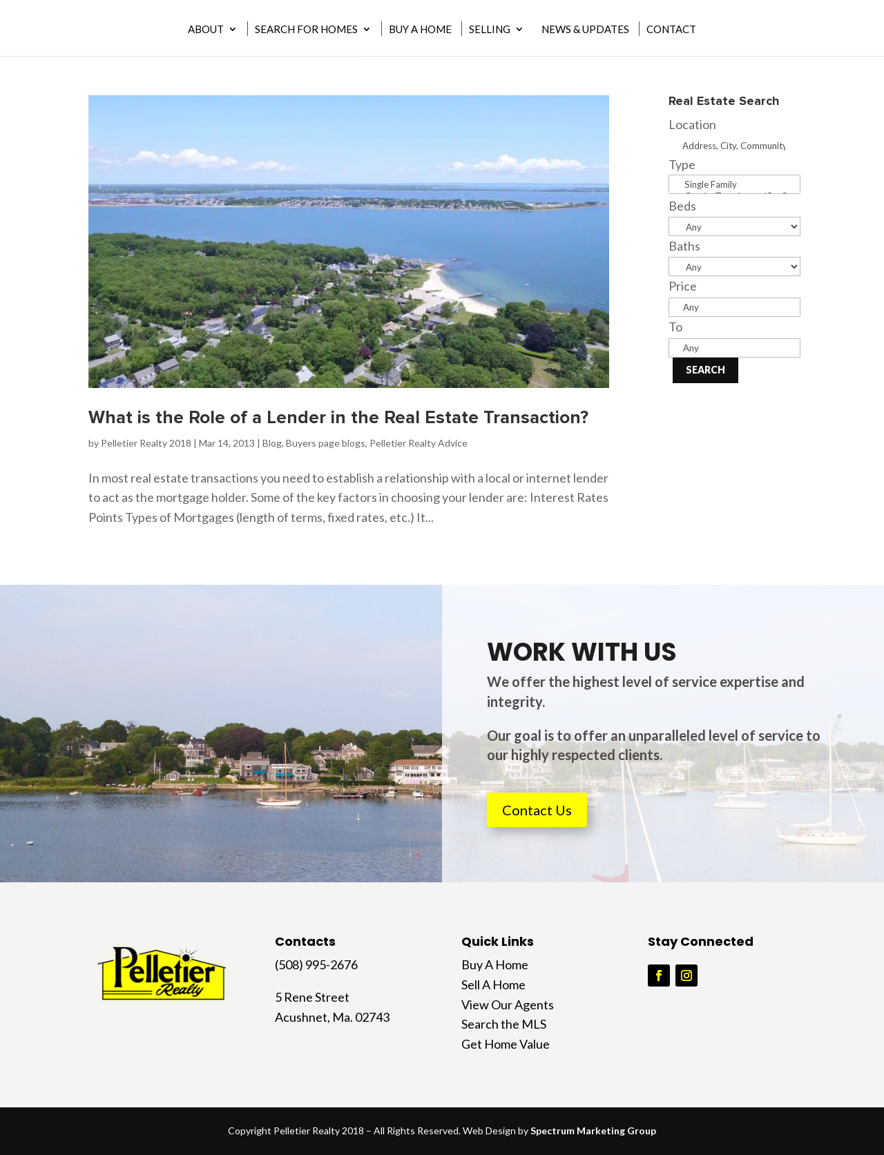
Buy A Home (420, 29)
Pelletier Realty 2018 (146, 443)
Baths (684, 245)
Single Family (734, 185)
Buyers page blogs (325, 443)
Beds (682, 205)
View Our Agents (507, 1004)
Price (683, 285)
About (206, 29)
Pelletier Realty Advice (418, 443)
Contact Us (537, 810)
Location (692, 124)
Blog (272, 443)
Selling (489, 29)
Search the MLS (503, 1023)
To (675, 326)
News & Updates (585, 29)
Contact (671, 29)
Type (682, 164)
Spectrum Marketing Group (593, 1130)
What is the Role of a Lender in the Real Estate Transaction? (338, 418)
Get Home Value (505, 1043)
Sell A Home (493, 984)
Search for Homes (306, 29)
